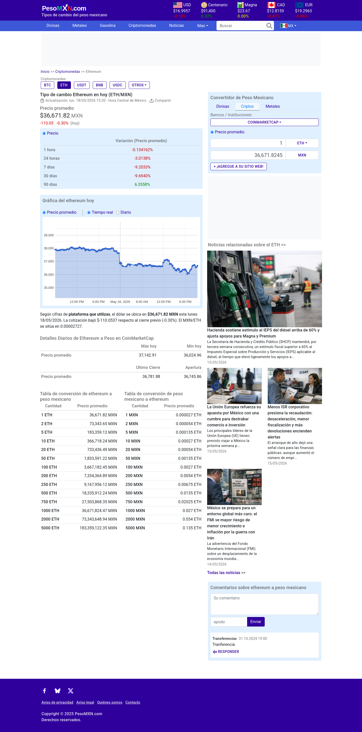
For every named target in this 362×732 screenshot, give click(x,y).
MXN (302, 155)
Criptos (247, 106)
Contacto (132, 702)
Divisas (53, 25)
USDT (81, 85)
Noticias (176, 25)
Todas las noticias (223, 572)
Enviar (255, 621)
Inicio (45, 72)
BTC (47, 85)
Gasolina (107, 25)
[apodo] (228, 622)
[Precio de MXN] (248, 155)
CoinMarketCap (263, 122)
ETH (64, 85)
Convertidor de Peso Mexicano (242, 97)
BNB (99, 85)
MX (286, 25)
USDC (117, 85)
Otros (138, 85)
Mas (201, 25)
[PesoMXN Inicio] (66, 7)
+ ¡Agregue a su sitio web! (238, 166)
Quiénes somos (109, 702)
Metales (79, 25)
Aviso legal (85, 702)
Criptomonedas (142, 25)
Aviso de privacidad (57, 702)
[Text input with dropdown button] (248, 143)
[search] (245, 25)
